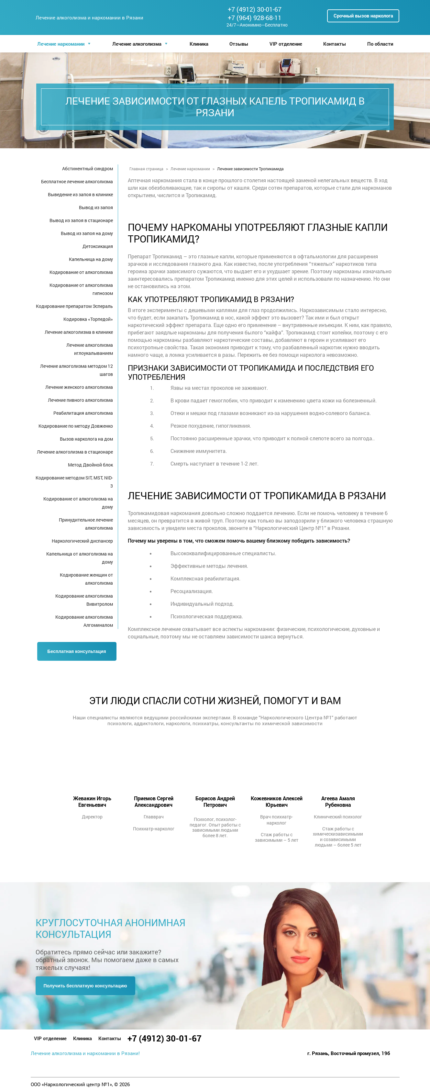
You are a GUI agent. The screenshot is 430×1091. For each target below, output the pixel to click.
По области (380, 43)
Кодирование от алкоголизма (81, 272)
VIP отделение (286, 43)
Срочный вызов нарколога (363, 15)
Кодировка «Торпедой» (88, 319)
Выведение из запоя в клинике (80, 194)
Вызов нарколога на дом (86, 439)
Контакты (334, 43)
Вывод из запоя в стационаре (81, 220)
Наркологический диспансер (82, 541)
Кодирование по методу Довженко (76, 426)
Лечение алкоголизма (136, 43)
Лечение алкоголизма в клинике (79, 332)
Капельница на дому (91, 259)
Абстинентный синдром (87, 168)
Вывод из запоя (96, 207)
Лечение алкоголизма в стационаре (75, 452)
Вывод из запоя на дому (87, 233)
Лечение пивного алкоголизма (80, 400)
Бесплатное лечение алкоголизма (77, 181)
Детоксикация (98, 246)
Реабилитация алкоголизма (83, 413)
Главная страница (146, 168)
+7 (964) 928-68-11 (254, 17)
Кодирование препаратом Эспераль (74, 306)
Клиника (199, 43)
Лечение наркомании (60, 43)
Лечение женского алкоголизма (79, 387)
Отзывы (238, 43)
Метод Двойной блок (90, 465)
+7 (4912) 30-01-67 (254, 9)
